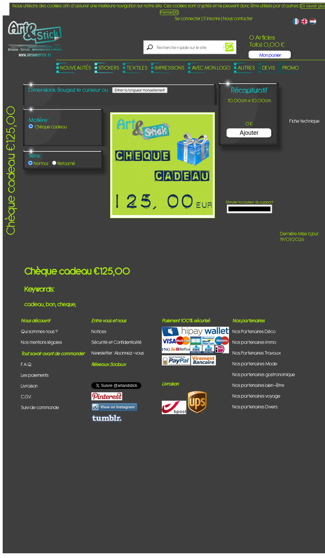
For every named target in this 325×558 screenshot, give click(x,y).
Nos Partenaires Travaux (256, 353)
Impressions (169, 68)
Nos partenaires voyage (256, 396)
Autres (246, 68)
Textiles (137, 68)
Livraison (29, 386)
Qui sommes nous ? (39, 331)
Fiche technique (304, 121)
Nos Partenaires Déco (254, 331)
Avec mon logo (211, 68)
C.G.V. (26, 396)
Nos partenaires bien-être (258, 385)
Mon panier (270, 55)
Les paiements (35, 375)
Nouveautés (75, 68)
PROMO (290, 68)
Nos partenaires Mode (254, 363)
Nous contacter (238, 18)
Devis (268, 68)
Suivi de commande (40, 407)
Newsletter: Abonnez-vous (117, 353)
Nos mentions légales (41, 342)
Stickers (108, 68)
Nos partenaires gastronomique (263, 374)
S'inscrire (212, 18)
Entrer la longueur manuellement (140, 90)
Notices (98, 331)
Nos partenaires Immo (254, 342)
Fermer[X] (169, 12)
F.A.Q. (26, 364)
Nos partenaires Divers (255, 406)
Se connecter (188, 18)
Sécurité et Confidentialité (116, 342)
